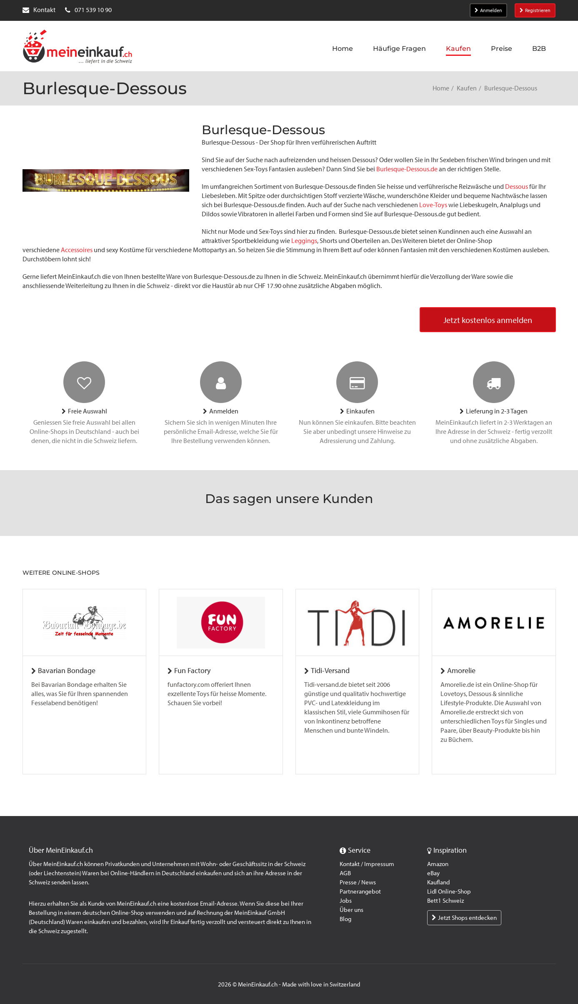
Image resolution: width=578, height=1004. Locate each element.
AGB (345, 873)
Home (441, 88)
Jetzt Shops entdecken (464, 917)
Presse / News (358, 882)
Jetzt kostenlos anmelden (487, 320)
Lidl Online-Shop (449, 891)
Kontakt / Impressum (367, 864)
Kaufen (467, 88)
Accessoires (77, 250)
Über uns (351, 910)
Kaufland (438, 882)
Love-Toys (433, 205)
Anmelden (488, 10)
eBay (433, 873)
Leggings (304, 241)
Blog (345, 919)
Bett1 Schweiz (445, 900)
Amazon (437, 864)
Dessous (517, 186)
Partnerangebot (360, 891)
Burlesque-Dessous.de (407, 169)
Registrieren (535, 10)
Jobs (346, 900)
